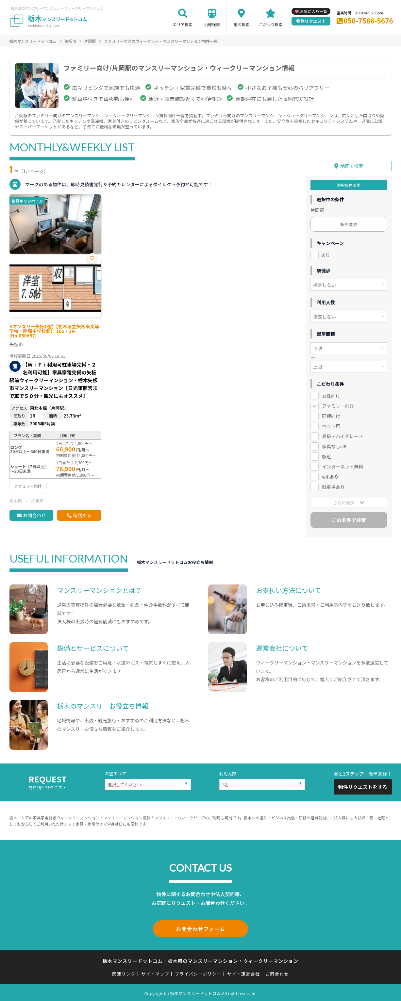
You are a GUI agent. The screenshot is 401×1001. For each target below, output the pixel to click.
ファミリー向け (338, 405)
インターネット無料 (342, 466)
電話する (82, 515)
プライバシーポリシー (198, 972)
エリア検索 (182, 24)
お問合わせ (34, 515)
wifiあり (330, 476)
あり (325, 254)
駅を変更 (348, 224)
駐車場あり (333, 486)
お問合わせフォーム (200, 928)
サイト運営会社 (243, 972)
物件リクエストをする (362, 786)
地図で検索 (351, 165)
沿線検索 (212, 24)
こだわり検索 (270, 24)
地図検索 (241, 24)
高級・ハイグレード (342, 435)
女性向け (331, 395)
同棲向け (331, 415)
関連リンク (124, 972)
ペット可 (331, 425)
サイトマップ (155, 972)
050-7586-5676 (368, 20)
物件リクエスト (311, 21)
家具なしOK (334, 445)
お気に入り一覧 (313, 11)
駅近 (326, 455)
